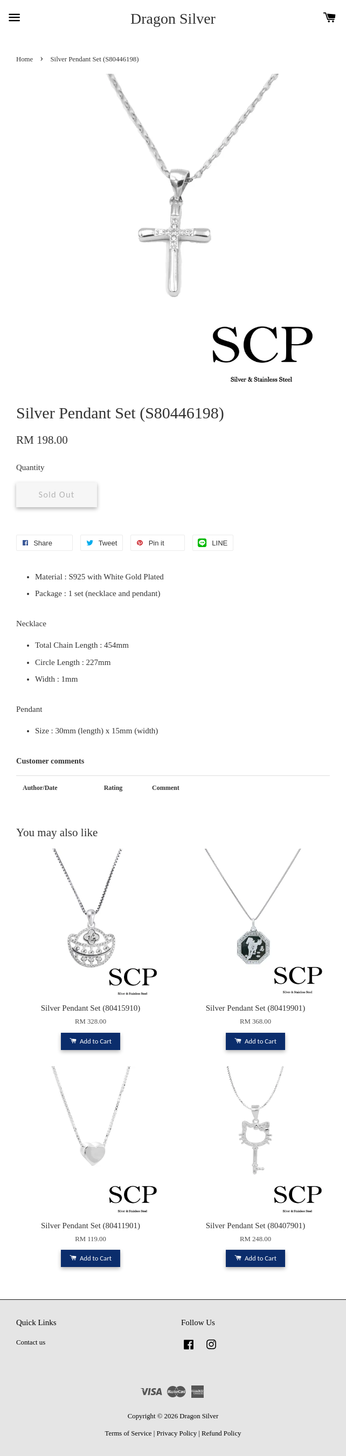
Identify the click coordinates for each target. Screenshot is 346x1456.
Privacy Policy (176, 1433)
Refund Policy (221, 1433)
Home (24, 59)
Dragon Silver (173, 18)
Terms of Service (128, 1433)
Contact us (30, 1342)
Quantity (30, 467)
